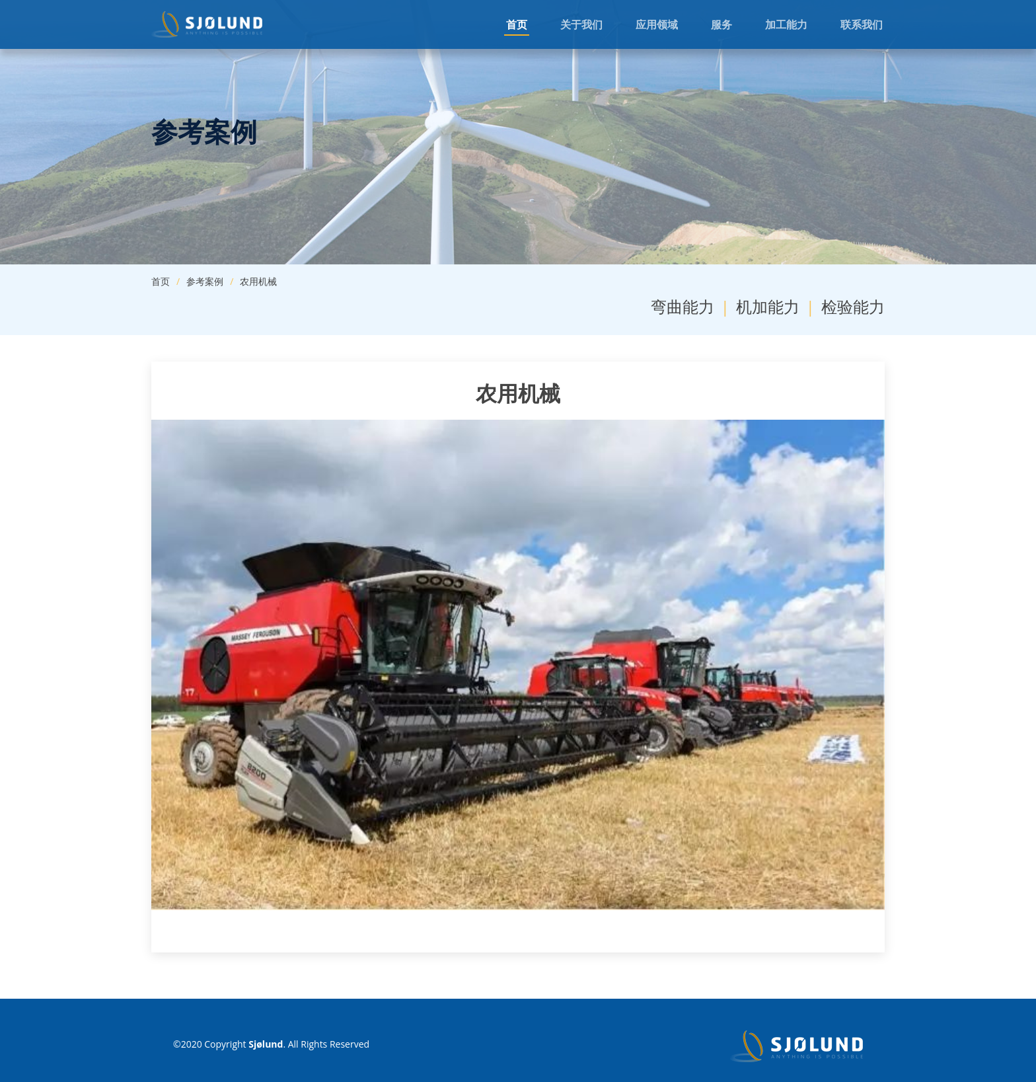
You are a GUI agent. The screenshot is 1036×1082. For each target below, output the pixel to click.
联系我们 (861, 24)
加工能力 (786, 24)
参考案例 (204, 281)
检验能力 (853, 306)
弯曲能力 (682, 306)
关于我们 (581, 24)
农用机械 (258, 281)
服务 (721, 24)
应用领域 (657, 24)
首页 (516, 24)
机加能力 (767, 306)
